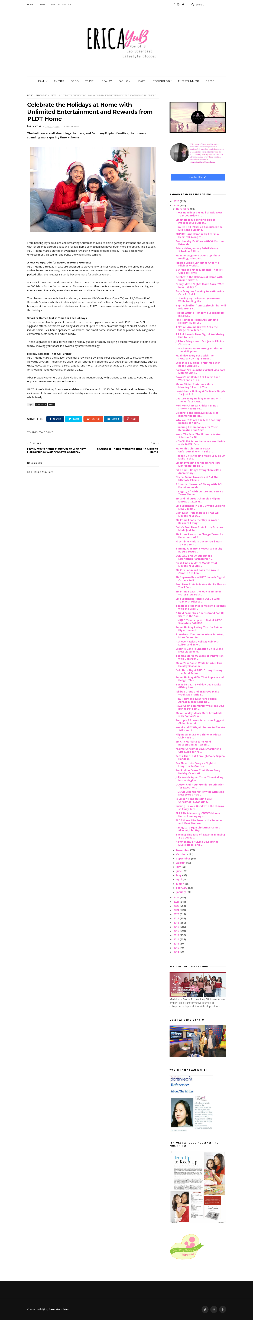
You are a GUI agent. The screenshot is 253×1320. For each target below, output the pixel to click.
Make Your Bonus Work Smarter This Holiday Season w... (199, 664)
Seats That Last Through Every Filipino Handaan (200, 757)
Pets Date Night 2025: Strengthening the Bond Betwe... (199, 671)
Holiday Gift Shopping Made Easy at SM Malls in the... (200, 457)
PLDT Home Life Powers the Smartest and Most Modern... (200, 822)
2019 (176, 918)
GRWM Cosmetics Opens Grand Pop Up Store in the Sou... (200, 614)
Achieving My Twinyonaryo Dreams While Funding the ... (198, 300)
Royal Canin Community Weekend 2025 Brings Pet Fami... (200, 707)
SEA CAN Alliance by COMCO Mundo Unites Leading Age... (198, 814)
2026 (176, 201)
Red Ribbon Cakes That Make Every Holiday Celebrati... (198, 772)
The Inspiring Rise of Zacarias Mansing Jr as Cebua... (200, 836)
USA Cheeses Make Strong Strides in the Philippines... (199, 350)
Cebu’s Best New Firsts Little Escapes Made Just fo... (199, 529)
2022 (176, 906)
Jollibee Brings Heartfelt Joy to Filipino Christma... (200, 343)
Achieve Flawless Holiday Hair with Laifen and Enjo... (197, 643)
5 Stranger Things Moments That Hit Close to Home (199, 271)
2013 (176, 943)
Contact (42, 4)
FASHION (124, 81)
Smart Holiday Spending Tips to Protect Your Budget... (196, 221)
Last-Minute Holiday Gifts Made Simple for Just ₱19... (200, 393)
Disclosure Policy (61, 4)
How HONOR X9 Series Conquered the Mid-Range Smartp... (199, 228)
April (179, 879)
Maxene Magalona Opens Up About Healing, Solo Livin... (198, 257)
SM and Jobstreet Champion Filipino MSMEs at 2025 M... (198, 500)
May (179, 875)
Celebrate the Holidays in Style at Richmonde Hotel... (197, 414)
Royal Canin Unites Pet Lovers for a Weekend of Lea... (198, 378)
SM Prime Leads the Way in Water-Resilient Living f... (198, 521)
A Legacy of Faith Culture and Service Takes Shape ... (199, 493)
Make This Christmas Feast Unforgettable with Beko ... (194, 450)
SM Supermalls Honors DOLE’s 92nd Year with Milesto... (198, 600)
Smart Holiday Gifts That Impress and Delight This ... (200, 679)
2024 (176, 897)
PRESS (210, 81)
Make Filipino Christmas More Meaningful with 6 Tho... (194, 386)
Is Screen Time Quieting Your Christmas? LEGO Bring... (194, 800)
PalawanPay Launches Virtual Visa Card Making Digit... (200, 371)
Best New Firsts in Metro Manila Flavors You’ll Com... (201, 586)
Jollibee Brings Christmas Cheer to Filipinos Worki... (197, 264)
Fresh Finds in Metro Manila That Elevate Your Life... (196, 564)
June (179, 871)
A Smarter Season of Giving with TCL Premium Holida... (199, 486)
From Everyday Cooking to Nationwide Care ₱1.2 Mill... (200, 293)
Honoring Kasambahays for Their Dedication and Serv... (197, 428)
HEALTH (142, 81)
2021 (176, 910)
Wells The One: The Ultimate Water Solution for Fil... (198, 436)
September (183, 858)
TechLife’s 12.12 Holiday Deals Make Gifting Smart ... (198, 686)
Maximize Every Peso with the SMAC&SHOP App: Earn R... (195, 357)
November (183, 850)
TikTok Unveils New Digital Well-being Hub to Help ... (200, 336)
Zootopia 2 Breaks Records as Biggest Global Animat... (200, 722)
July (178, 866)
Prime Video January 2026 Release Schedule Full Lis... (197, 250)
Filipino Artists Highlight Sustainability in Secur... (200, 314)
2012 (176, 947)
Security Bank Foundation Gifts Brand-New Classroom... (200, 650)
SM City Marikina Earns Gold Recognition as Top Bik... (193, 743)
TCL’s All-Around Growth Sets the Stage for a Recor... (197, 328)
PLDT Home (41, 95)
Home (30, 4)
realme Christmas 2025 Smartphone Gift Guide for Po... (198, 750)
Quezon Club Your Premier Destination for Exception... (200, 786)
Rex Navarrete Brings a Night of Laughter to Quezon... (196, 764)
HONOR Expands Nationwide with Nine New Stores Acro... (200, 793)
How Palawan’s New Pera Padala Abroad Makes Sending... (196, 700)
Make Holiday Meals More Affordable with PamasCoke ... (199, 714)
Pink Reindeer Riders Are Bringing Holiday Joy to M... (197, 321)
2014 (176, 939)
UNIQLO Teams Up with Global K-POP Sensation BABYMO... (199, 621)
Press (53, 95)
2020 (176, 914)
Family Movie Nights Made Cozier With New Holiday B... (200, 285)
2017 (176, 926)
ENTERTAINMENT (188, 81)
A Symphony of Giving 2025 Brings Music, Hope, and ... (197, 843)
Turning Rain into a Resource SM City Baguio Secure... (199, 550)
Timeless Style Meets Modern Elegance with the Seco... (201, 607)
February (182, 887)
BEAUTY (107, 81)
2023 (176, 901)
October (181, 854)
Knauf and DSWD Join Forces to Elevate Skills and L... (200, 729)
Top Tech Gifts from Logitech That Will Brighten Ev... (201, 307)
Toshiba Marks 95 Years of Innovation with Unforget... (199, 657)
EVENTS (59, 81)
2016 (176, 931)
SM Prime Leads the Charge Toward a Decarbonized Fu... (199, 536)
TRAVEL (90, 81)
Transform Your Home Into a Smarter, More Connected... (200, 636)
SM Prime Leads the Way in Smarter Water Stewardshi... (198, 593)
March (180, 883)
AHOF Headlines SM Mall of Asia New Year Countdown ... (199, 214)
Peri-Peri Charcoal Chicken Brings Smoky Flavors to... (197, 407)
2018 (176, 922)
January (181, 892)
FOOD (75, 81)
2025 (176, 205)
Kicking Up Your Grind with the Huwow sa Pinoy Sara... (200, 807)
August (181, 862)
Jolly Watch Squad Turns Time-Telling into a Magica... (199, 779)
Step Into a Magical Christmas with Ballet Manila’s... (198, 364)
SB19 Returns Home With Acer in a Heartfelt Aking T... (197, 235)
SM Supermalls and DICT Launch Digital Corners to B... (200, 579)
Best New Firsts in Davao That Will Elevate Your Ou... (197, 514)
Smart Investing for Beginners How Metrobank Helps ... (198, 464)
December (183, 209)
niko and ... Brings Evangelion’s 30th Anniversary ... (198, 471)
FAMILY (43, 81)
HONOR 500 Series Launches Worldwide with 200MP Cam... (200, 443)
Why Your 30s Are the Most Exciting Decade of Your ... (198, 421)
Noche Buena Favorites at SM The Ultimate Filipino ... (197, 478)
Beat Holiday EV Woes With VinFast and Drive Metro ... (200, 243)
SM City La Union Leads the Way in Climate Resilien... (197, 571)
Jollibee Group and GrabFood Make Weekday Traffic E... (197, 693)
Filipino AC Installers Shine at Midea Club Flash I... (198, 736)
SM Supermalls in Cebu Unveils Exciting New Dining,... (200, 507)
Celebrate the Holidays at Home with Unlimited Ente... (199, 278)
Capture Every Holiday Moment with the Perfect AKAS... (198, 400)
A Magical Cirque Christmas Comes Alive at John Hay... (198, 829)
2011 (176, 951)
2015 (176, 935)
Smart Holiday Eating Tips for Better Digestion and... (199, 629)
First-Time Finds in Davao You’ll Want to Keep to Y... (199, 543)
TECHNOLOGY (162, 81)
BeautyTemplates (59, 1309)
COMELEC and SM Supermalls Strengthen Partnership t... (194, 557)
